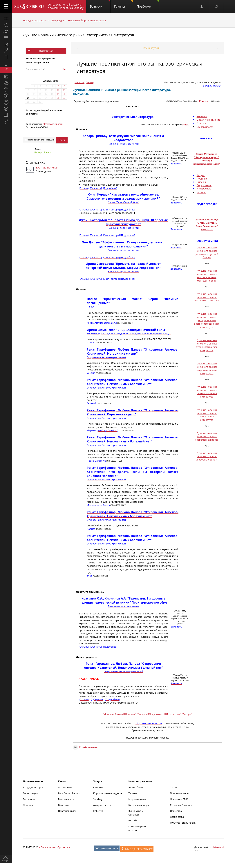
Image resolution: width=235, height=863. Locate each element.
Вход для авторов (33, 787)
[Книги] (90, 82)
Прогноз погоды (179, 793)
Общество (176, 811)
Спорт (173, 787)
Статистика (36, 162)
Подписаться (46, 50)
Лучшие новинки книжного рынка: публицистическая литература (207, 345)
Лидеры (201, 182)
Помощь (28, 805)
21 (28, 97)
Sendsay (97, 799)
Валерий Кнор (43, 152)
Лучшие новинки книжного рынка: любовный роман (206, 456)
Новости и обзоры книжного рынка (87, 20)
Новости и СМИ (179, 799)
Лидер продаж (205, 127)
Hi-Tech (132, 820)
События (98, 811)
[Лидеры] (142, 714)
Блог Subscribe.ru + (69, 793)
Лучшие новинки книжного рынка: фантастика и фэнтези (207, 297)
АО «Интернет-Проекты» (54, 847)
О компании (65, 787)
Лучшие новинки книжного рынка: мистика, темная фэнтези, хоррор (207, 275)
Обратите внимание (208, 119)
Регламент (29, 799)
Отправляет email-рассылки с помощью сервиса (66, 6)
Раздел (201, 175)
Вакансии (63, 805)
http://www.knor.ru (52, 124)
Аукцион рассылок (104, 805)
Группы (123, 4)
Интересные (204, 188)
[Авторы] (187, 714)
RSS (64, 69)
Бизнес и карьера (138, 805)
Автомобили (135, 787)
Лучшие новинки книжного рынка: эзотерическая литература (78, 34)
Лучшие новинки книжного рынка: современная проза (206, 436)
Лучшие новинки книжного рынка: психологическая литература (207, 391)
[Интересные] (173, 714)
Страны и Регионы (181, 805)
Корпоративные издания (107, 793)
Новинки (202, 116)
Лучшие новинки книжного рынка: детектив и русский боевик (207, 252)
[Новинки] (130, 714)
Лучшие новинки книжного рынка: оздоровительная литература (206, 368)
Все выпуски (151, 48)
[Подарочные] (156, 714)
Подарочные (204, 185)
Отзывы (201, 123)
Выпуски (100, 4)
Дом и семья (177, 816)
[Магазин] (79, 82)
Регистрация (30, 793)
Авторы (201, 192)
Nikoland (218, 847)
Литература (57, 20)
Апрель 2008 (51, 80)
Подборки (148, 4)
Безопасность (66, 799)
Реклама (98, 787)
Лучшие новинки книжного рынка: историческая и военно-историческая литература (206, 320)
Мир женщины (137, 799)
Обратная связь (67, 811)
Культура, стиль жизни (35, 20)
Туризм (132, 793)
